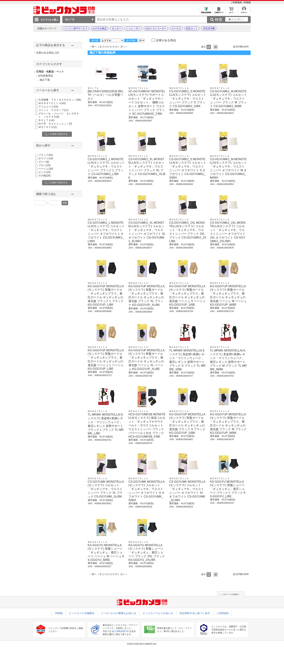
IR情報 (247, 2)
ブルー (44, 165)
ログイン (244, 11)
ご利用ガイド (219, 11)
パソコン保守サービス (75, 28)
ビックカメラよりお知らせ (158, 613)
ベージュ (45, 168)
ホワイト (45, 158)
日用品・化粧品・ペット (50, 71)
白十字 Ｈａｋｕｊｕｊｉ (55, 123)
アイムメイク (48, 106)
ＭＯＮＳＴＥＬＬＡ (52, 103)
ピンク (44, 172)
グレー (43, 161)
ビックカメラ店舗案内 (81, 613)
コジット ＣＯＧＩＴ (53, 110)
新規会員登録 (206, 11)
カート (231, 11)
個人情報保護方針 (120, 631)
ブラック (45, 154)
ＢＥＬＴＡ (46, 120)
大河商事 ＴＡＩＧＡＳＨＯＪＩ (59, 99)
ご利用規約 (236, 2)
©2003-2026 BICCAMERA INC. (142, 644)
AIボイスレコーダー (155, 28)
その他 (44, 175)
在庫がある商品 (47, 52)
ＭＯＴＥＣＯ (47, 127)
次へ (122, 46)
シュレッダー (133, 28)
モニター (116, 28)
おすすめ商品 (100, 28)
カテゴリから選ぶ (49, 19)
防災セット (192, 28)
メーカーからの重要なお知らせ (118, 613)
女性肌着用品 (45, 75)
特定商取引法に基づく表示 (194, 613)
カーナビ (176, 28)
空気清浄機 (209, 28)
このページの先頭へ (231, 594)
